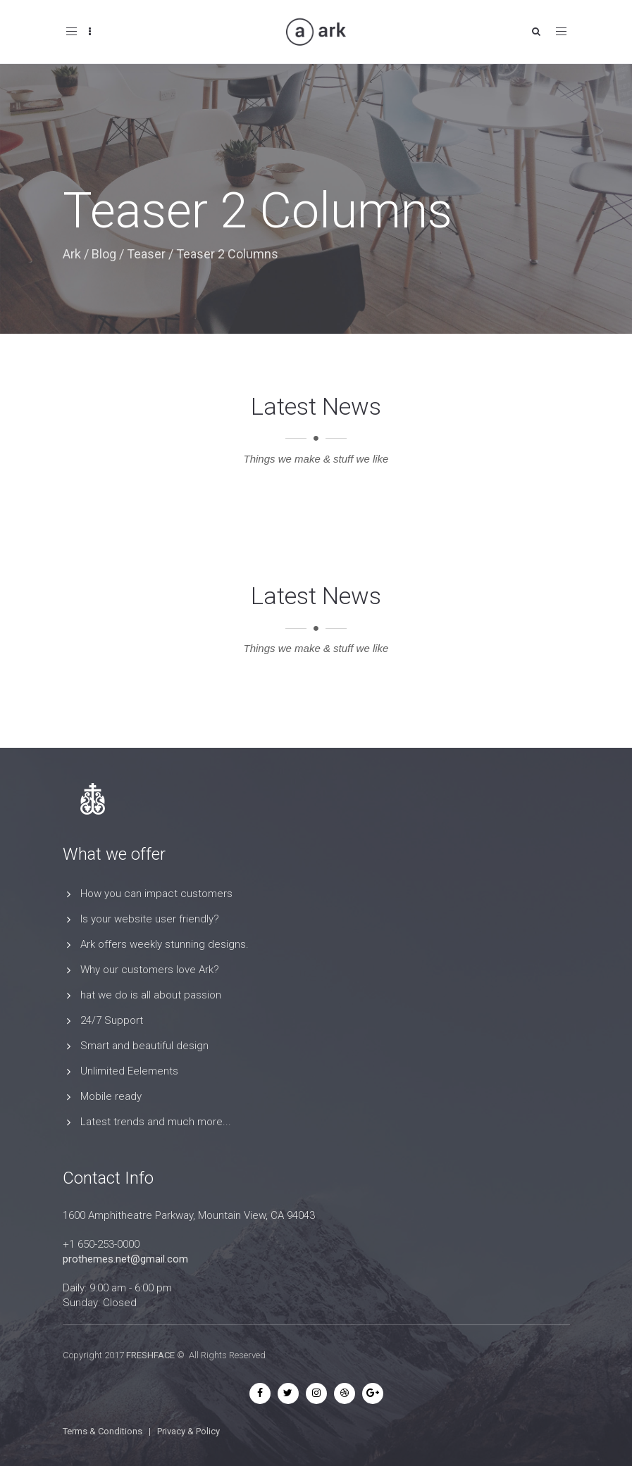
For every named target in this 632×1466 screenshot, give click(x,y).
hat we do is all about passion (150, 995)
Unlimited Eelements (129, 1071)
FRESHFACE (150, 1355)
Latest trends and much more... (155, 1121)
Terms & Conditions (102, 1431)
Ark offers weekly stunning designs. (164, 944)
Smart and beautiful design (144, 1045)
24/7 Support (111, 1020)
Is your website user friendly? (149, 919)
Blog (104, 253)
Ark (72, 253)
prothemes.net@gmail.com (125, 1259)
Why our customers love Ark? (149, 969)
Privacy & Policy (188, 1431)
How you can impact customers (156, 893)
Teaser (146, 253)
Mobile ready (111, 1096)
